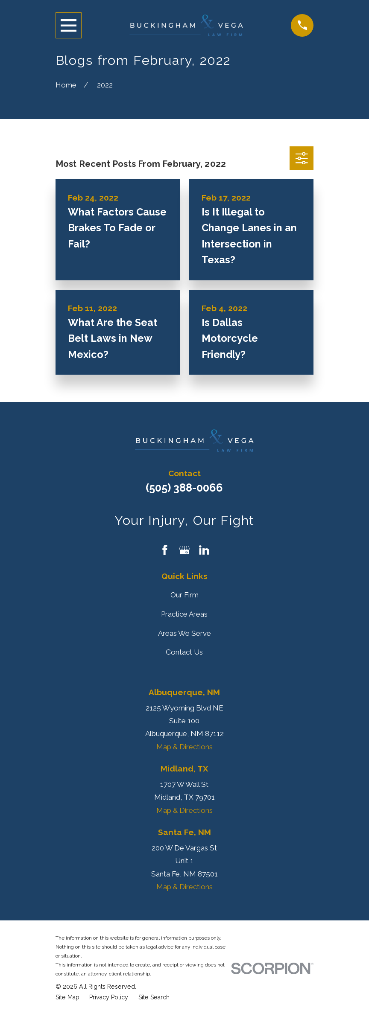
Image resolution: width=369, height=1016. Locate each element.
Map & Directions (184, 746)
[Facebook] (165, 550)
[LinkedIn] (204, 550)
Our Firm (184, 595)
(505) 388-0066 (184, 487)
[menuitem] (67, 997)
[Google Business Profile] (184, 550)
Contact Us (184, 652)
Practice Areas (184, 614)
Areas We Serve (184, 633)
